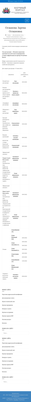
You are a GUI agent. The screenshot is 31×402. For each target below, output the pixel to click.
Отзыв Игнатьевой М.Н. (14, 237)
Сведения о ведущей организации (16, 137)
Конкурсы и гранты (6, 308)
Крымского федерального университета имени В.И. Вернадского (20, 13)
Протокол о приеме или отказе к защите (15, 93)
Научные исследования (7, 312)
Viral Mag (16, 399)
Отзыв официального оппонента (15, 175)
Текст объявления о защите (15, 111)
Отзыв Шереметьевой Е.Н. (15, 267)
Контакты (4, 323)
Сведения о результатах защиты (15, 276)
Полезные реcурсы (6, 319)
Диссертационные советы (8, 298)
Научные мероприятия (7, 305)
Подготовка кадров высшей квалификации (12, 294)
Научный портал (20, 9)
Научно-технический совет (8, 301)
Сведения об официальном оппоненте (15, 158)
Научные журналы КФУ (7, 316)
